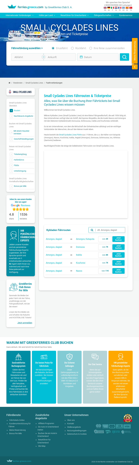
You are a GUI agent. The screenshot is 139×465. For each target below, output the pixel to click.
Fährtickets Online (16, 420)
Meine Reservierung (17, 430)
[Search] (124, 57)
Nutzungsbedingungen (76, 430)
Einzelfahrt (62, 48)
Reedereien (18, 83)
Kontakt (70, 423)
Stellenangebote (74, 427)
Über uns (71, 420)
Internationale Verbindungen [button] (20, 15)
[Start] (9, 83)
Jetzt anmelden (24, 322)
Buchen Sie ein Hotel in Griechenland (47, 434)
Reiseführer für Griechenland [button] (75, 15)
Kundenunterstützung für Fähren (20, 425)
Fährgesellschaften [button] (104, 15)
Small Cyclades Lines (34, 83)
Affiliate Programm (46, 423)
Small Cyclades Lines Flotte (70, 135)
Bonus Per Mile (15, 433)
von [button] (105, 239)
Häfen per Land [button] (47, 15)
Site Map (41, 446)
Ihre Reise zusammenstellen (109, 48)
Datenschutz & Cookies (77, 434)
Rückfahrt (80, 48)
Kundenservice (125, 15)
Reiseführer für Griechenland (44, 441)
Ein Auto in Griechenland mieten (48, 428)
